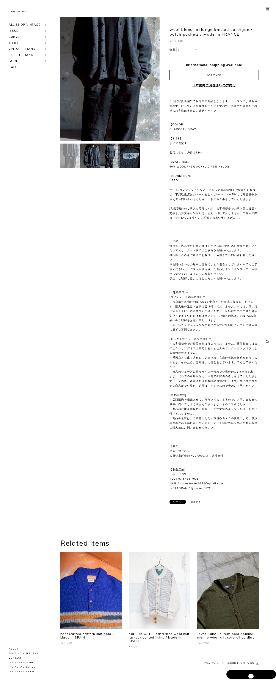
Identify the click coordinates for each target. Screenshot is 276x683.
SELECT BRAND (21, 55)
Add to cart (214, 75)
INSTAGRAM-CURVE (22, 667)
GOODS (15, 61)
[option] (110, 79)
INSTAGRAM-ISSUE (21, 662)
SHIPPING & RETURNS (23, 653)
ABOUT (14, 648)
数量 (172, 49)
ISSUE (13, 30)
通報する (196, 502)
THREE (14, 42)
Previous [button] (64, 79)
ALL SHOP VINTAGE (25, 24)
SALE (13, 67)
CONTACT (15, 657)
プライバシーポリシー (215, 663)
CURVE (14, 36)
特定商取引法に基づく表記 (240, 663)
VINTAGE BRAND (22, 48)
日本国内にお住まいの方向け (214, 85)
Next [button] (155, 79)
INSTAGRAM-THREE (22, 671)
